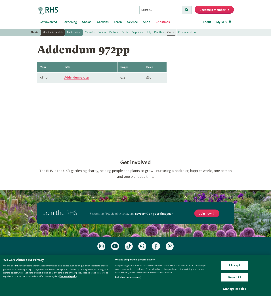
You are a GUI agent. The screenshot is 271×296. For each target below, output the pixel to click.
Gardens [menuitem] (103, 22)
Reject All (234, 277)
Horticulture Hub (52, 32)
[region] (135, 275)
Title (67, 67)
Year (43, 67)
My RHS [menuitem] (221, 22)
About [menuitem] (207, 22)
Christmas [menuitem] (163, 22)
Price (149, 67)
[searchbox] (161, 10)
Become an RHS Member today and (131, 214)
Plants (34, 32)
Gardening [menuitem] (69, 22)
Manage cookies (234, 289)
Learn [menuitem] (118, 22)
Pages (124, 67)
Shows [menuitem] (86, 22)
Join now (205, 213)
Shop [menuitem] (146, 22)
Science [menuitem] (132, 22)
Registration (74, 32)
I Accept (234, 265)
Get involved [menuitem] (48, 22)
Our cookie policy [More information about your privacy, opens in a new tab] (68, 276)
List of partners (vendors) (128, 277)
